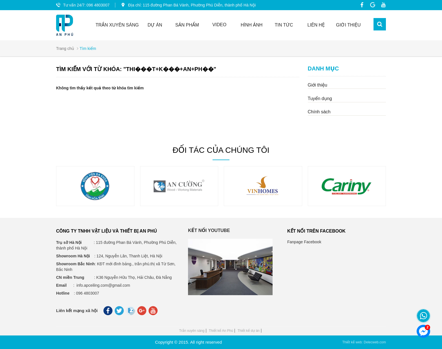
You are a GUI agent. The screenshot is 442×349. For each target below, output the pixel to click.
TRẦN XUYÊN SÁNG (117, 25)
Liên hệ (316, 25)
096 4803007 (98, 5)
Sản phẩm (187, 25)
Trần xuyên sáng (192, 331)
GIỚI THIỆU (348, 25)
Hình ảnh (252, 25)
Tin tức (284, 25)
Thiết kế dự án (248, 331)
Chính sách (319, 111)
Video (219, 24)
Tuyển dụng (320, 98)
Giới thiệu (317, 85)
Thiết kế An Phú (221, 331)
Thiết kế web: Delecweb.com (364, 342)
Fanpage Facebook (304, 242)
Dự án (154, 25)
